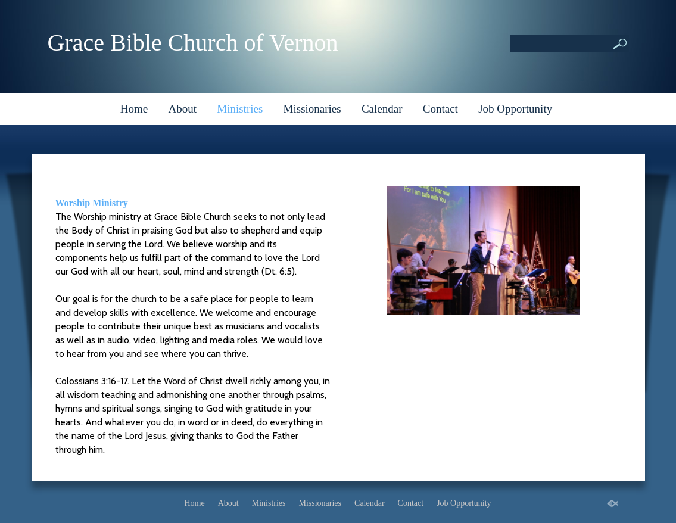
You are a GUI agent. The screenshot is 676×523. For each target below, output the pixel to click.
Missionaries (312, 108)
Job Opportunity (515, 108)
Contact (440, 108)
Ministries (240, 108)
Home (134, 108)
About (183, 108)
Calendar (382, 108)
